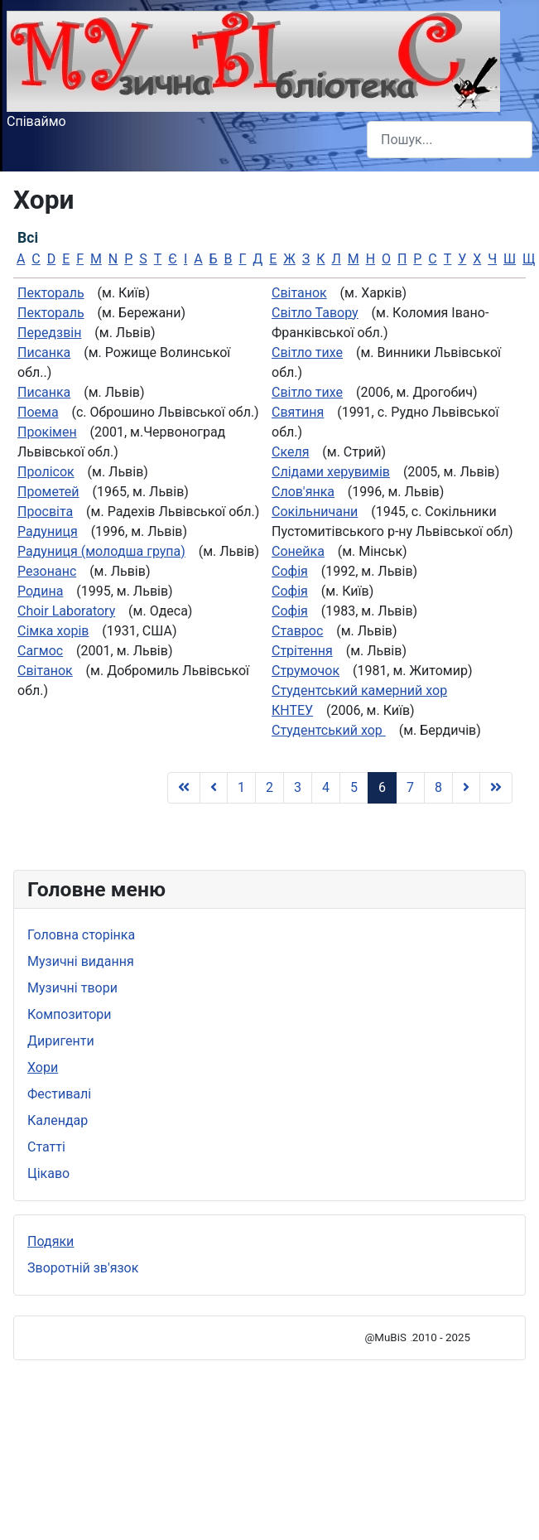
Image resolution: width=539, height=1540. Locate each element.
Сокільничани (315, 511)
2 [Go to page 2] (269, 787)
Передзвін (49, 332)
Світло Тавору (315, 313)
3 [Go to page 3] (297, 787)
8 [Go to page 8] (438, 787)
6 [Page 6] (382, 787)
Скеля (290, 452)
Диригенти (60, 1041)
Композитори (69, 1014)
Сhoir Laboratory (66, 611)
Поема (38, 412)
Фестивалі (59, 1094)
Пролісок (46, 472)
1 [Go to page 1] (241, 787)
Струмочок (305, 670)
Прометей (48, 492)
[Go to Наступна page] (466, 788)
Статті (46, 1147)
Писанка (43, 352)
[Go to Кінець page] (496, 788)
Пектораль (50, 293)
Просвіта (45, 511)
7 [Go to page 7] (410, 787)
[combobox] (449, 139)
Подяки (50, 1241)
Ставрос (297, 631)
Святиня (298, 412)
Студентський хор (329, 730)
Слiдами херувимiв (331, 472)
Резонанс (46, 571)
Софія (290, 571)
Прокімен (47, 432)
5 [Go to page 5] (354, 787)
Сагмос (40, 651)
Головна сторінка (81, 935)
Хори (42, 1067)
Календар (57, 1120)
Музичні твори (72, 988)
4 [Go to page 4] (326, 787)
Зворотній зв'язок (82, 1268)
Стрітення (302, 651)
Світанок (45, 670)
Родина (40, 591)
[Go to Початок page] (183, 788)
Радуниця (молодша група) (101, 551)
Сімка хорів (53, 631)
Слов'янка (303, 492)
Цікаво (48, 1173)
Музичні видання (80, 961)
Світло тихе (307, 352)
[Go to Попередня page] (214, 788)
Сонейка (298, 551)
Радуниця (47, 531)
